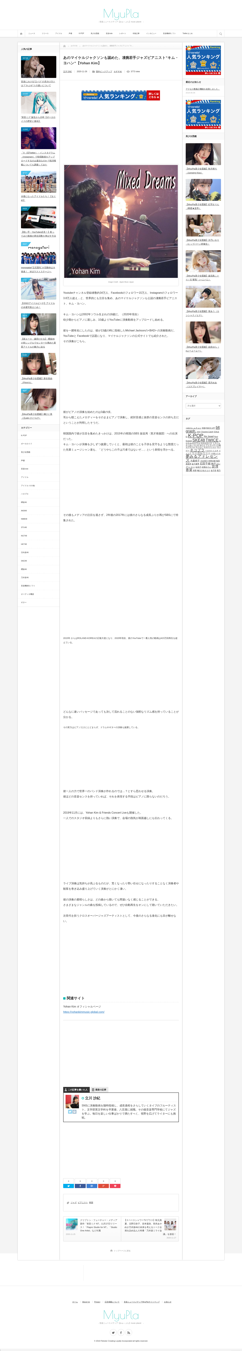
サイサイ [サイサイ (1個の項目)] (199, 447)
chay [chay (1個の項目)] (199, 432)
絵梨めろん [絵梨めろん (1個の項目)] (206, 467)
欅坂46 (24, 502)
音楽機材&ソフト (169, 33)
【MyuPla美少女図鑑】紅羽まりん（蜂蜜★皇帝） (202, 206)
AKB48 (24, 511)
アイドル (58, 33)
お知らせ (167, 1302)
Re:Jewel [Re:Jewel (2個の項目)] (209, 436)
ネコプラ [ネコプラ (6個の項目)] (197, 450)
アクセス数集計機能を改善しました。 (203, 89)
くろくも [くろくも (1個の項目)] (216, 443)
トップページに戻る (122, 1251)
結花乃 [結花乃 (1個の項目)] (198, 467)
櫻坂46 (24, 569)
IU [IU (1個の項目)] (187, 437)
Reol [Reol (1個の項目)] (216, 437)
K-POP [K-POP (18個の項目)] (195, 435)
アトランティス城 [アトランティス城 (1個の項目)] (213, 445)
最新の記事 (100, 1089)
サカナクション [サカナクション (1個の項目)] (210, 447)
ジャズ (74, 1202)
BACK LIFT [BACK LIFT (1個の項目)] (210, 428)
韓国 (91, 1202)
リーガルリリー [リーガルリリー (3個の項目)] (201, 453)
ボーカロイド (26, 444)
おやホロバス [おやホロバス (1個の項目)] (206, 443)
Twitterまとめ (187, 33)
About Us (86, 1302)
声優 (70, 33)
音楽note (109, 33)
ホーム (75, 1302)
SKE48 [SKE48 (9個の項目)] (198, 440)
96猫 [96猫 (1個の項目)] (204, 428)
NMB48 (24, 519)
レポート (122, 33)
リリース (45, 33)
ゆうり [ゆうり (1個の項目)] (202, 445)
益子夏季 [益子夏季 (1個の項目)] (195, 464)
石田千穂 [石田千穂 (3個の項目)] (205, 463)
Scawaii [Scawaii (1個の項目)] (189, 441)
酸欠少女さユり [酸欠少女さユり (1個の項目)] (203, 470)
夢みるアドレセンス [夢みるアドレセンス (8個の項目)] (202, 458)
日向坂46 (25, 552)
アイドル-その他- (28, 486)
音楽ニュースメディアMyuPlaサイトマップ (142, 1302)
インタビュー (151, 33)
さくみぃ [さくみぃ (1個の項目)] (189, 445)
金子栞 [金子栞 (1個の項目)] (213, 470)
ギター (24, 602)
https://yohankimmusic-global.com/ (83, 1012)
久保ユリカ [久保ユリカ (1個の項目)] (215, 453)
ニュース (31, 33)
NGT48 (24, 536)
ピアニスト (83, 1202)
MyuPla (121, 13)
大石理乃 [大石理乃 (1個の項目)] (204, 461)
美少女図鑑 (95, 33)
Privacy (97, 1302)
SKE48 (24, 561)
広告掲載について (112, 1302)
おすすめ (118, 71)
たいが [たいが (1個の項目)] (196, 445)
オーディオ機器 (27, 594)
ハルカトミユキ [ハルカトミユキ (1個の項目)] (211, 451)
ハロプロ (24, 494)
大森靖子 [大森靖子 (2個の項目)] (195, 460)
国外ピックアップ (104, 71)
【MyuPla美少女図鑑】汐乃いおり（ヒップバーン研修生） (202, 242)
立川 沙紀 (67, 71)
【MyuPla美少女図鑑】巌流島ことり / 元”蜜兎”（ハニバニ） (202, 278)
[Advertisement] (121, 134)
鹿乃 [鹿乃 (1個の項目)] (218, 470)
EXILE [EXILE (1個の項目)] (216, 432)
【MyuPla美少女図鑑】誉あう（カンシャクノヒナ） (202, 313)
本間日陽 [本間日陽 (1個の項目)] (212, 461)
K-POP (81, 33)
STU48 (24, 527)
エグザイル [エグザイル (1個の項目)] (190, 447)
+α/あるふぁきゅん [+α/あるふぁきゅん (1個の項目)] (193, 428)
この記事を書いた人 (78, 1089)
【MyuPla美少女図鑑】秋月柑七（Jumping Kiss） (201, 170)
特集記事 (136, 33)
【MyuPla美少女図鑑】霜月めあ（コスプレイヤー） (201, 384)
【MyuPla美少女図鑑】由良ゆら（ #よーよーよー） (202, 349)
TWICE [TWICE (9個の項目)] (212, 440)
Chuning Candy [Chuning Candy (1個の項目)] (207, 432)
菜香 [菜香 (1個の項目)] (195, 470)
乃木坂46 (25, 577)
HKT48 (24, 544)
